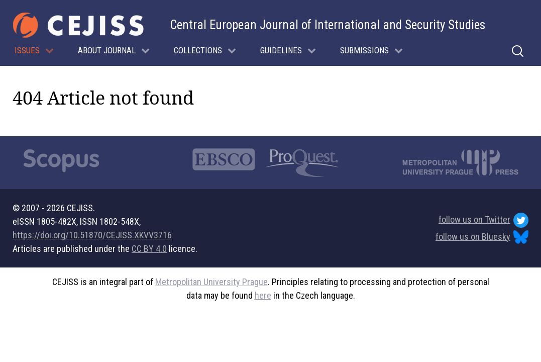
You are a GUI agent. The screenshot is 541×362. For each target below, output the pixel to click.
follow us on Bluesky (482, 237)
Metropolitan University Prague (211, 282)
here (263, 295)
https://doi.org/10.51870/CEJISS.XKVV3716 (92, 235)
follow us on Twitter (483, 220)
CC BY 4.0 (149, 248)
